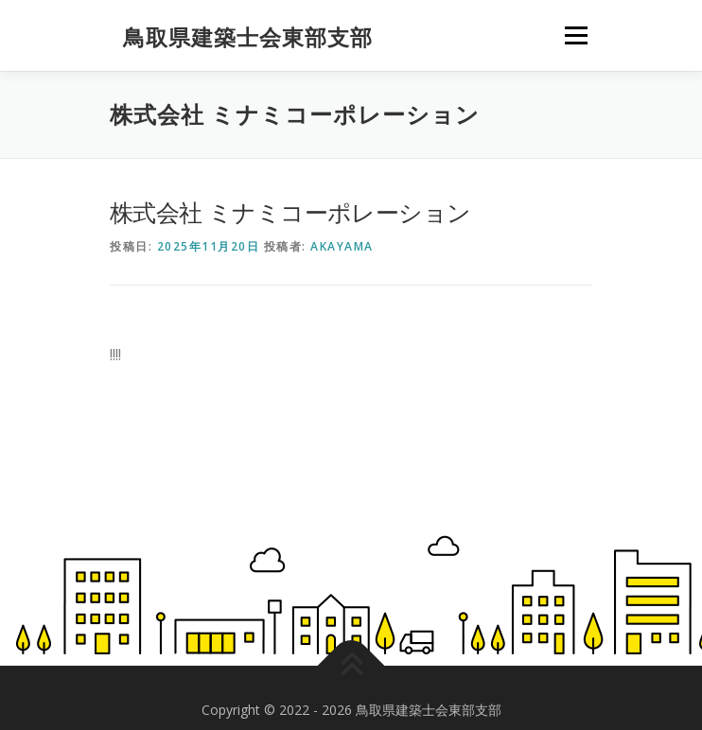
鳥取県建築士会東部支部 (248, 37)
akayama (342, 246)
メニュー (575, 35)
